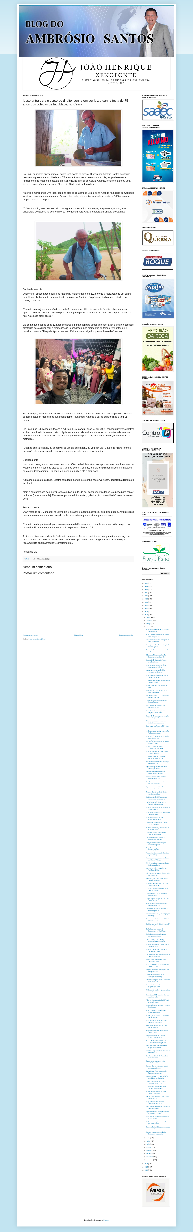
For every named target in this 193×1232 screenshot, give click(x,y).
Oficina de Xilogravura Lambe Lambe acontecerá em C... (156, 656)
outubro (149, 1153)
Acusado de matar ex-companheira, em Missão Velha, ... (157, 859)
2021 (146, 608)
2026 (146, 1170)
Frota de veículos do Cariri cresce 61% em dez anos (157, 752)
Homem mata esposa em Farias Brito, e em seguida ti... (156, 1133)
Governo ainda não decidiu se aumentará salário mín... (155, 838)
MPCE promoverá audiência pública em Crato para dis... (158, 635)
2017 (146, 596)
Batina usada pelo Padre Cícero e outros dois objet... (156, 960)
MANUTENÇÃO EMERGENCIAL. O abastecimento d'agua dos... (158, 1042)
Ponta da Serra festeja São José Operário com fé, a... (156, 1092)
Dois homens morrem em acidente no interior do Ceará (158, 1107)
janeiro (148, 617)
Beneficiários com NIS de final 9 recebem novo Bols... (156, 904)
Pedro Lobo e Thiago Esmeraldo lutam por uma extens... (156, 1021)
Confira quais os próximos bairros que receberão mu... (157, 783)
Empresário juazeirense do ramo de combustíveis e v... (157, 676)
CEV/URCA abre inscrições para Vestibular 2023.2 (156, 869)
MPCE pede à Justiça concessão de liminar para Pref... (157, 864)
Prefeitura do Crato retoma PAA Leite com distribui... (156, 691)
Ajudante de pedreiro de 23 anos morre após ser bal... (156, 767)
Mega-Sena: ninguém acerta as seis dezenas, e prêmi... (157, 849)
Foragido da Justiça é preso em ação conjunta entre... (157, 945)
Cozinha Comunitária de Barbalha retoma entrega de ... (157, 889)
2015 (146, 589)
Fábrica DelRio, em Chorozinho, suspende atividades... (156, 1047)
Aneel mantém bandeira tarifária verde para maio (156, 1026)
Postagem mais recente (30, 635)
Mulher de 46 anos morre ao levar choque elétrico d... (157, 884)
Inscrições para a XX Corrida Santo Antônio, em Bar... (157, 696)
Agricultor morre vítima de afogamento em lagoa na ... (156, 788)
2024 (146, 1164)
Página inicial (78, 635)
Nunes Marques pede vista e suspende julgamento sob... (156, 940)
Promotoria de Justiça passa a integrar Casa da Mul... (155, 712)
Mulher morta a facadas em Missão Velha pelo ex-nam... (157, 732)
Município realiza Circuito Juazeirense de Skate (154, 818)
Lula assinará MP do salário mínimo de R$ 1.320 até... (157, 965)
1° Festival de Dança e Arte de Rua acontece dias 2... (157, 828)
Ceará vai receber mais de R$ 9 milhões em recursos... (156, 833)
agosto (148, 1147)
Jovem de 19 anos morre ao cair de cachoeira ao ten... (157, 651)
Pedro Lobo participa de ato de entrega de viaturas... (156, 935)
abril (148, 627)
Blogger (106, 1220)
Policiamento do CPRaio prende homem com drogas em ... (156, 798)
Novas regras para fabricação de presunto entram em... (156, 1082)
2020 (146, 605)
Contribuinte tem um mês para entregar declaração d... (156, 1087)
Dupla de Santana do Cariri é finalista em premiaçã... (155, 1036)
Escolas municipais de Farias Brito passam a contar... (157, 1057)
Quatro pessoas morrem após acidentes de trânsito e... (155, 1062)
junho (148, 1141)
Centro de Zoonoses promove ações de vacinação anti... (157, 717)
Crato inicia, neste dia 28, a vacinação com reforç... (155, 975)
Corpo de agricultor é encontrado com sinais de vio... (156, 701)
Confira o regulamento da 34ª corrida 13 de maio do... (158, 1052)
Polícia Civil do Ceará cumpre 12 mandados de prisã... (157, 950)
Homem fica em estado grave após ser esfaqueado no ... (157, 1067)
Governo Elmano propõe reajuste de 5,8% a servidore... (157, 641)
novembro (149, 1157)
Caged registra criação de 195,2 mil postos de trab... (157, 899)
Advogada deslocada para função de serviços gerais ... (157, 646)
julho (148, 1144)
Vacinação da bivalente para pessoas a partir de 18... (157, 742)
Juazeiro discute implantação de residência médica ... (156, 793)
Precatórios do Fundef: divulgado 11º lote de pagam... (158, 1016)
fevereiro (149, 621)
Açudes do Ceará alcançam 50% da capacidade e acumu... (157, 1112)
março (148, 624)
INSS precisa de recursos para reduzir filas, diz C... (155, 707)
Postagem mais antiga (126, 635)
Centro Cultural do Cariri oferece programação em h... (156, 986)
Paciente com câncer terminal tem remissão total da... (157, 879)
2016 (146, 593)
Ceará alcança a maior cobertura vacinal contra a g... (156, 894)
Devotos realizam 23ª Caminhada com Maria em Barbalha (157, 1077)
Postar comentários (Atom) (37, 639)
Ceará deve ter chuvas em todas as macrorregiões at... (157, 910)
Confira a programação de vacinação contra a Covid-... (158, 681)
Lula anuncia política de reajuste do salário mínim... (157, 1118)
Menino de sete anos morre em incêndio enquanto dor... (156, 722)
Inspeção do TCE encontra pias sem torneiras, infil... (157, 996)
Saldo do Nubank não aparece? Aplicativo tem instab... (156, 803)
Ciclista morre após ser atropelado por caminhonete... (157, 1123)
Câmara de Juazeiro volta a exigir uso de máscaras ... (157, 823)
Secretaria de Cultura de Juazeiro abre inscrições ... (156, 661)
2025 (146, 1167)
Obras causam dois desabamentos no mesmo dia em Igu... (158, 955)
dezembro (149, 1160)
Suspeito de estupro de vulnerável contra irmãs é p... (157, 1031)
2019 (146, 602)
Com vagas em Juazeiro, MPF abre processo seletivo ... (157, 727)
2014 (146, 586)
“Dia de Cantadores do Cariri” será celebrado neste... (157, 1001)
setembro (149, 1150)
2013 (146, 583)
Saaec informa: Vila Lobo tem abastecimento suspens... (155, 772)
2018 (146, 599)
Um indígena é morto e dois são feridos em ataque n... (156, 1072)
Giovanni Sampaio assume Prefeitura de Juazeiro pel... (158, 981)
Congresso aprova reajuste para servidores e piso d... (156, 844)
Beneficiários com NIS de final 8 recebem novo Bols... (156, 778)
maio (148, 1138)
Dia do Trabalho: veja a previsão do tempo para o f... (157, 1097)
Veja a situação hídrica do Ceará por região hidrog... (157, 854)
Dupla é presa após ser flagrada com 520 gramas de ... (157, 970)
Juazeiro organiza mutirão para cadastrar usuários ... (156, 1011)
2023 (146, 615)
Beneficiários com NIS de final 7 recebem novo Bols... (156, 666)
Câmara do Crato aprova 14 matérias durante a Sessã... (158, 813)
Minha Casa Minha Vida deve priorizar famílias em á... (155, 747)
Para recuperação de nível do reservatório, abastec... (155, 671)
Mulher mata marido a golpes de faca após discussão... (158, 991)
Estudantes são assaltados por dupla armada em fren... (157, 762)
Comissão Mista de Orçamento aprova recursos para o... (156, 757)
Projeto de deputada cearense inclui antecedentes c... (157, 737)
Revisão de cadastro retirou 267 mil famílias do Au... (157, 920)
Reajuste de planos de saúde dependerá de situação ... (155, 1102)
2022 (146, 612)
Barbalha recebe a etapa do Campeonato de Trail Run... (156, 930)
